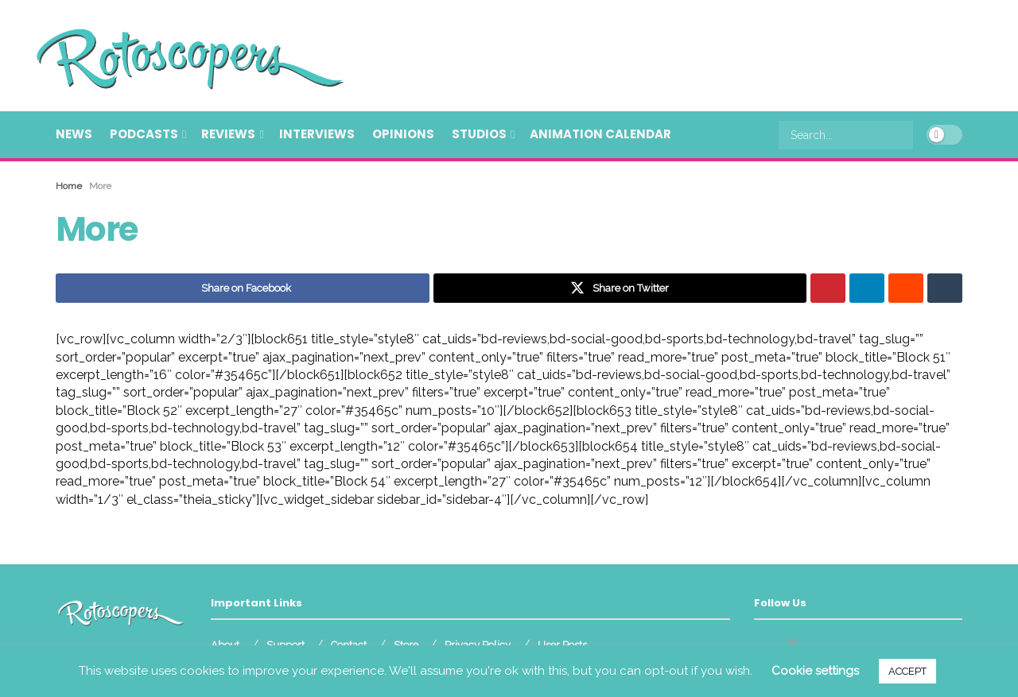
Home (69, 186)
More (100, 186)
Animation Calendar (600, 134)
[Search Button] (904, 135)
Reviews (228, 134)
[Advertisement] (672, 53)
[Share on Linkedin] (866, 288)
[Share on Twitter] (620, 288)
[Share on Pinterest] (827, 288)
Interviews (317, 134)
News (74, 134)
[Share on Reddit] (905, 288)
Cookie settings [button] (815, 671)
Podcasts (144, 134)
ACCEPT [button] (907, 671)
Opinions (403, 134)
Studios (479, 134)
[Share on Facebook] (242, 288)
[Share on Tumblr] (944, 288)
